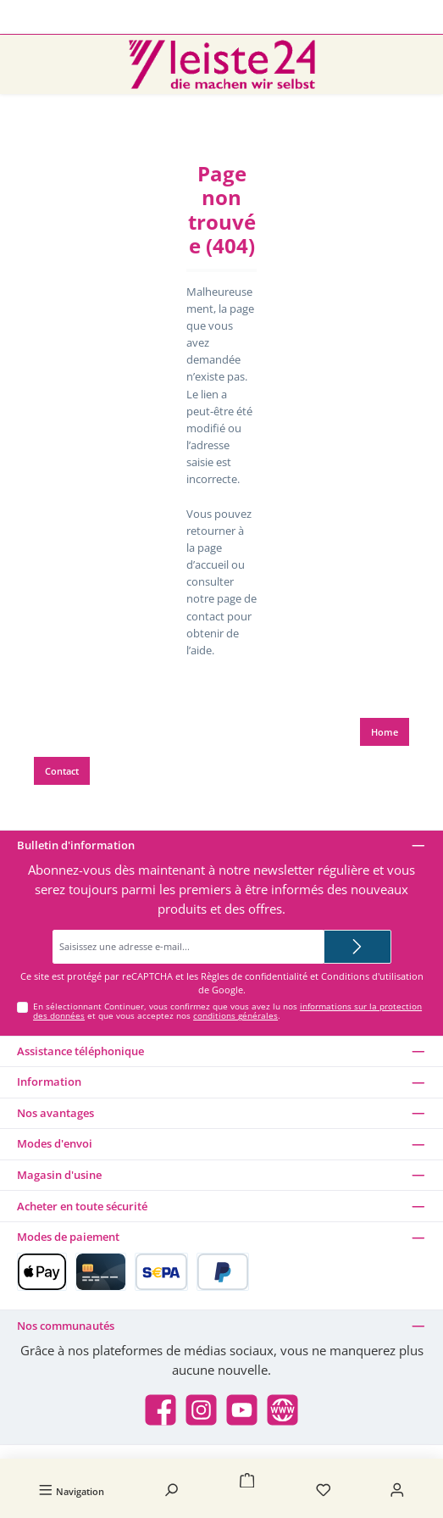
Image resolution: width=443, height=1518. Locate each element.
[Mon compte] (397, 1491)
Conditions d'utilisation (372, 976)
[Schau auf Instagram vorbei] (201, 1410)
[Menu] (71, 1491)
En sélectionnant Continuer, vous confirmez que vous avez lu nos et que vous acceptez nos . (227, 1011)
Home (384, 732)
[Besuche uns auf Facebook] (160, 1410)
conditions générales (235, 1015)
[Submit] (357, 947)
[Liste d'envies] (323, 1491)
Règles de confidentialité (254, 976)
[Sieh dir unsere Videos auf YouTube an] (242, 1410)
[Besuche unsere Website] (282, 1410)
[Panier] (247, 1482)
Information (49, 1081)
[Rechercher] (171, 1491)
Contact (62, 771)
